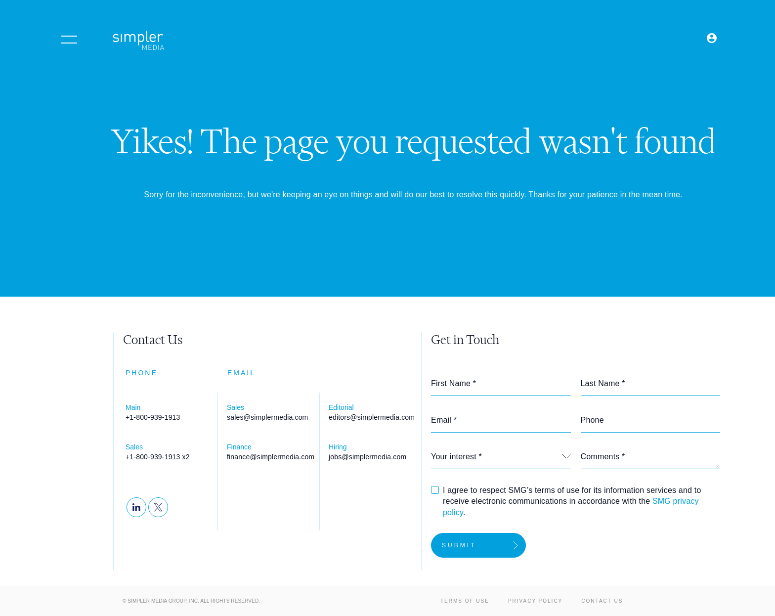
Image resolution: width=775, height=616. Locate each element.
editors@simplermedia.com (372, 417)
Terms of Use (464, 601)
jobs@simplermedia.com (367, 457)
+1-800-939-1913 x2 (158, 457)
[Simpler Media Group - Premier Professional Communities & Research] (138, 42)
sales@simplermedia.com (267, 417)
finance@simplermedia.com (270, 457)
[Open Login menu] (712, 38)
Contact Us (602, 601)
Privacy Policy (535, 601)
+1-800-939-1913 (153, 417)
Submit (459, 545)
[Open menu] (69, 40)
